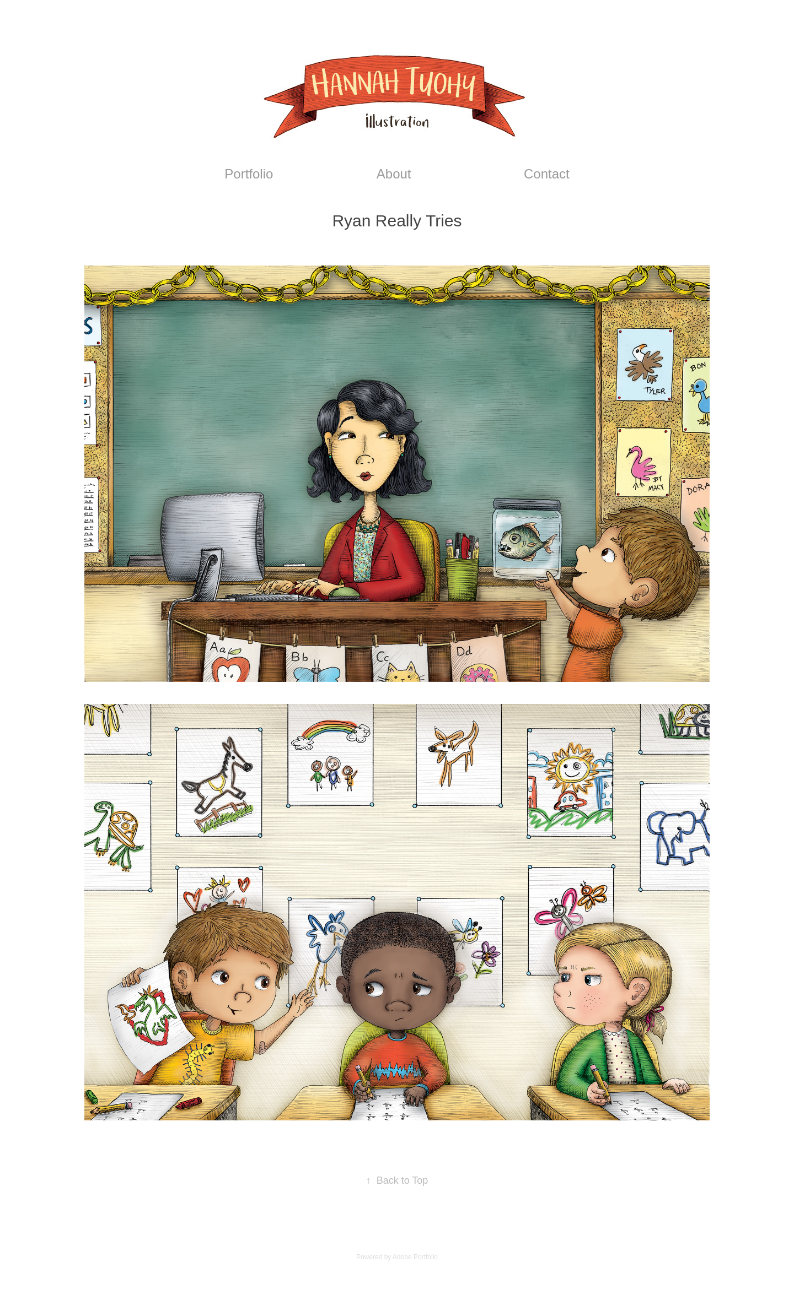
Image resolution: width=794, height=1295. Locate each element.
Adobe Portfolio (415, 1257)
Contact (547, 173)
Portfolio (248, 173)
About (394, 173)
